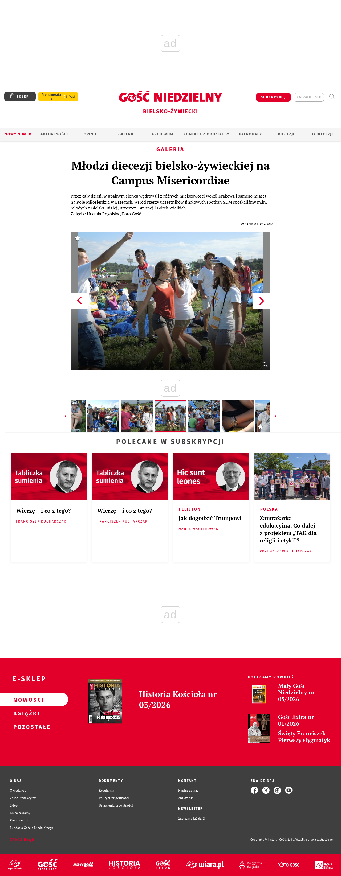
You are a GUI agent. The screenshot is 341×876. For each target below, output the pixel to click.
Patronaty (250, 134)
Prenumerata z (51, 96)
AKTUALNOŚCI (54, 134)
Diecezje (286, 134)
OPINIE (90, 134)
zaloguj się (309, 97)
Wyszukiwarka (332, 97)
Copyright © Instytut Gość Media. (272, 839)
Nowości (25, 699)
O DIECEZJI (322, 134)
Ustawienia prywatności (116, 805)
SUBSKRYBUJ (273, 97)
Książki (25, 713)
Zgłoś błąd (22, 840)
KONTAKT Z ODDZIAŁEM (206, 134)
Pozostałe (25, 727)
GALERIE (126, 134)
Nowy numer (18, 134)
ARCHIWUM (162, 134)
